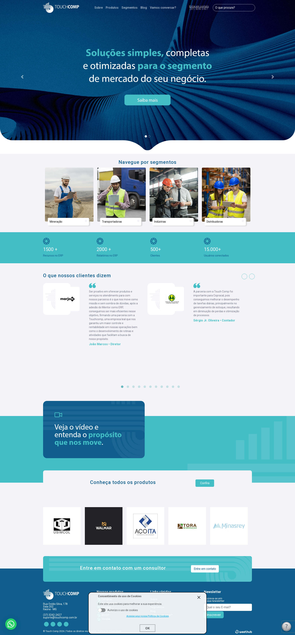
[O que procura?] (234, 7)
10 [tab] (173, 387)
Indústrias (173, 221)
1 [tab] (122, 387)
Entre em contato (199, 8)
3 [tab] (133, 387)
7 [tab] (156, 387)
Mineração (68, 221)
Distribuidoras (225, 221)
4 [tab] (139, 387)
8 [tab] (161, 387)
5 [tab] (145, 387)
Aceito (102, 610)
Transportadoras (120, 221)
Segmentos (130, 7)
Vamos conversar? (163, 7)
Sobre (98, 7)
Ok (147, 628)
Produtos (112, 7)
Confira (204, 483)
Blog (144, 7)
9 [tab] (167, 387)
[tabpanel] (95, 315)
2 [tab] (128, 387)
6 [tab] (150, 387)
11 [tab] (178, 387)
